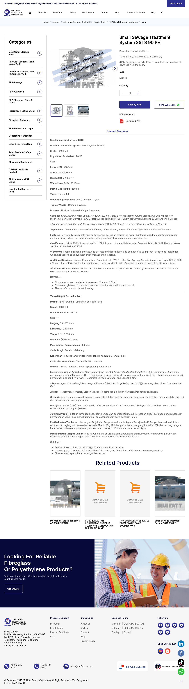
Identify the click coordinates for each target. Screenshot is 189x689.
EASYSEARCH (19, 683)
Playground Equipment (20, 162)
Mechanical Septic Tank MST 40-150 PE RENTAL (65, 522)
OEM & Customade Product (18, 170)
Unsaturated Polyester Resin (20, 190)
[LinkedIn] (181, 625)
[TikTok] (160, 632)
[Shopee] (167, 651)
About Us (42, 12)
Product (56, 22)
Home (45, 22)
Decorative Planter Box (20, 135)
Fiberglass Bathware (19, 120)
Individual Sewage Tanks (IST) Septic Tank (84, 22)
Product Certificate (135, 12)
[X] (167, 632)
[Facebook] (160, 625)
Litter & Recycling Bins (20, 144)
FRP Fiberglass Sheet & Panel (20, 101)
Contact (105, 12)
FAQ (153, 12)
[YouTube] (174, 625)
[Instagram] (167, 625)
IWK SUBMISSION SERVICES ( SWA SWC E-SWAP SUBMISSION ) (134, 523)
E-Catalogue (88, 12)
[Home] (30, 12)
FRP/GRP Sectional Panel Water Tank (21, 63)
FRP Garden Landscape (21, 128)
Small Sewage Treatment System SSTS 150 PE (167, 522)
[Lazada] (160, 651)
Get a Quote (176, 3)
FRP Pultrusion (16, 91)
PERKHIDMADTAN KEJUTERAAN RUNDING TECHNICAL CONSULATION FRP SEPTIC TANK (99, 524)
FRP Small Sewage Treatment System (127, 22)
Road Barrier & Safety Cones (20, 153)
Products (57, 12)
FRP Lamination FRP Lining (19, 180)
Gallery (72, 12)
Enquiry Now (134, 104)
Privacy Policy (88, 641)
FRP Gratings (15, 82)
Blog (117, 12)
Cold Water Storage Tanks (19, 53)
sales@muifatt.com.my (131, 263)
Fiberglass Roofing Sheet (22, 111)
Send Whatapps (169, 104)
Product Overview (117, 131)
